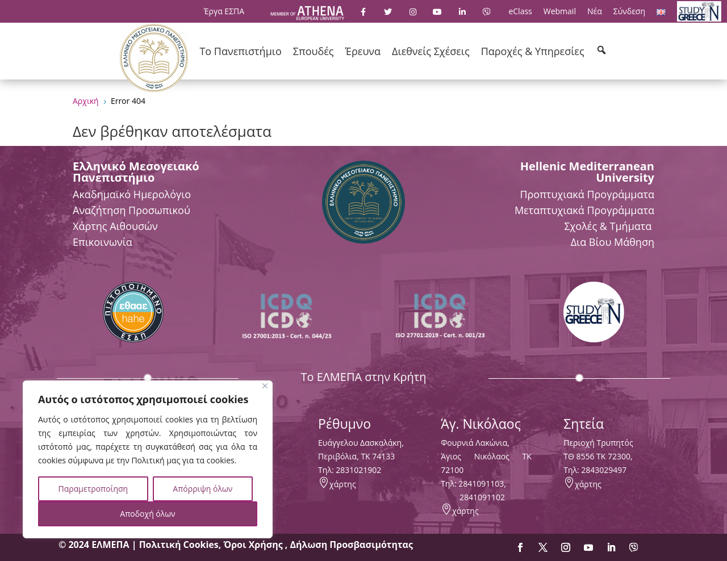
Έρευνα (363, 51)
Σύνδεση (629, 11)
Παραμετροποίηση (93, 488)
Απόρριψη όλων (202, 488)
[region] (148, 459)
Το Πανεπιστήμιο (240, 51)
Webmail (560, 11)
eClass (520, 11)
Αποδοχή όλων (147, 513)
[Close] (265, 385)
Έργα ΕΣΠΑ (224, 11)
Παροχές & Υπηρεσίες (532, 51)
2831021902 (358, 469)
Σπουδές (313, 51)
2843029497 (603, 469)
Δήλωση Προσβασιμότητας (351, 544)
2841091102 (482, 497)
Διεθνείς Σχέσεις (431, 51)
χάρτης (342, 484)
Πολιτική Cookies (179, 544)
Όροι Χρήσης (254, 544)
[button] (601, 50)
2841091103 (481, 483)
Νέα (594, 11)
